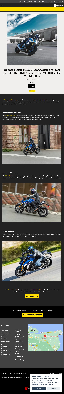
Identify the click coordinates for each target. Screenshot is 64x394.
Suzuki (31, 86)
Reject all (53, 388)
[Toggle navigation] (2, 5)
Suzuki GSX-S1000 (40, 100)
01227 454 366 (5, 351)
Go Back (32, 91)
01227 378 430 (5, 347)
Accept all (39, 388)
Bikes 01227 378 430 (25, 2)
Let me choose (50, 384)
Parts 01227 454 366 (40, 2)
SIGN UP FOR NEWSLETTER (33, 315)
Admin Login (51, 373)
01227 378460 (5, 355)
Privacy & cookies (59, 373)
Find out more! (32, 296)
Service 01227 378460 (55, 2)
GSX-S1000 (8, 176)
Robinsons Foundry (12, 290)
